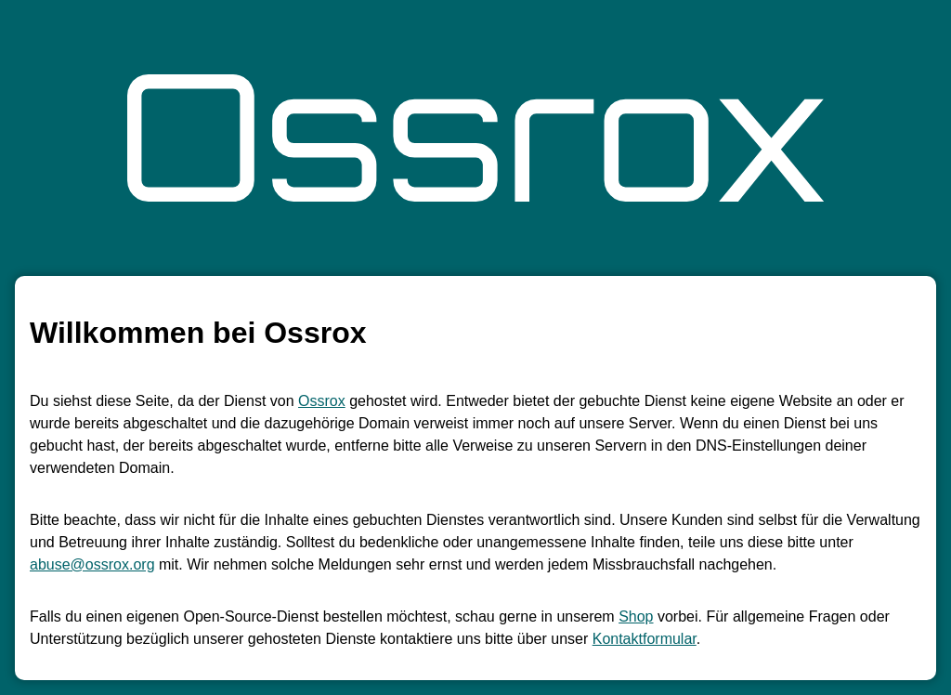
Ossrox (321, 401)
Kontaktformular (645, 639)
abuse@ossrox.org (92, 564)
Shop (636, 616)
